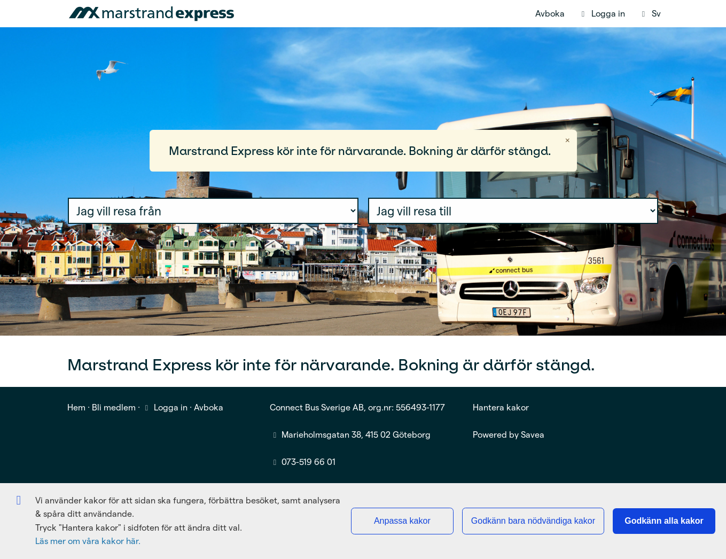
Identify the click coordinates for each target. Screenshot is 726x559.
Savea (532, 434)
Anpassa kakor (402, 520)
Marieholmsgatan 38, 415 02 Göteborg (356, 434)
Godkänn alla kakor (664, 520)
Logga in (165, 407)
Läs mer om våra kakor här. (87, 541)
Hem (76, 407)
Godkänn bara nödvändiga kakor (533, 520)
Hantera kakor (501, 407)
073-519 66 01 (308, 462)
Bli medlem (114, 407)
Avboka (550, 13)
